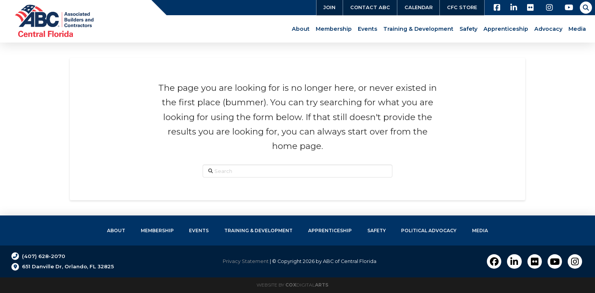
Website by (292, 285)
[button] (586, 8)
